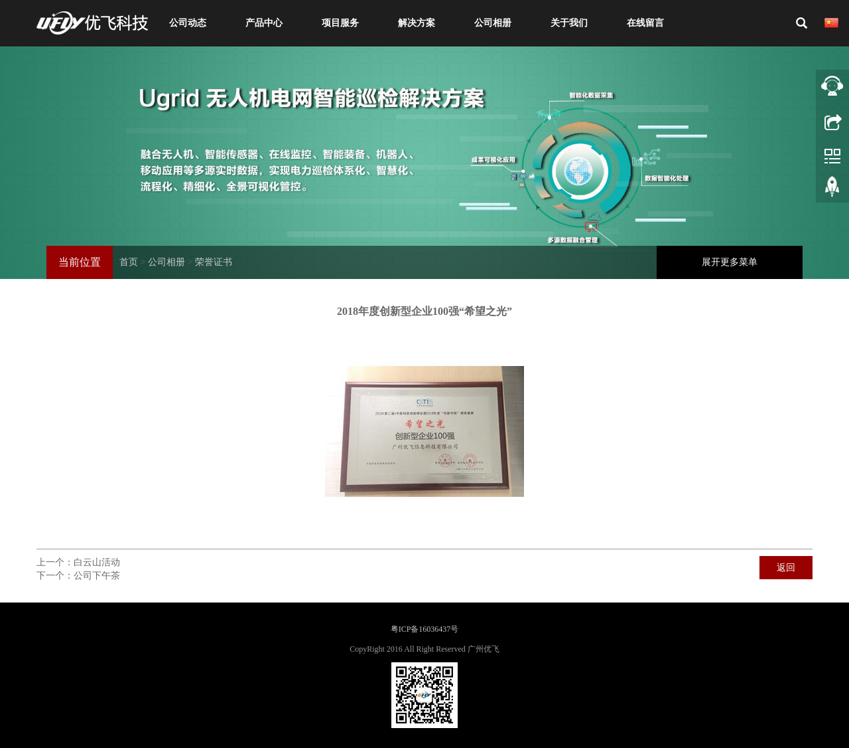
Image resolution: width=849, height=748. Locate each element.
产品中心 (264, 23)
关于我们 (569, 23)
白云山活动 (97, 562)
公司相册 (492, 23)
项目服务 (340, 23)
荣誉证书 (213, 262)
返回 (786, 568)
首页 (128, 262)
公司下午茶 (97, 576)
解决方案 (416, 23)
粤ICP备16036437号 (425, 629)
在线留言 (645, 23)
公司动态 (187, 23)
